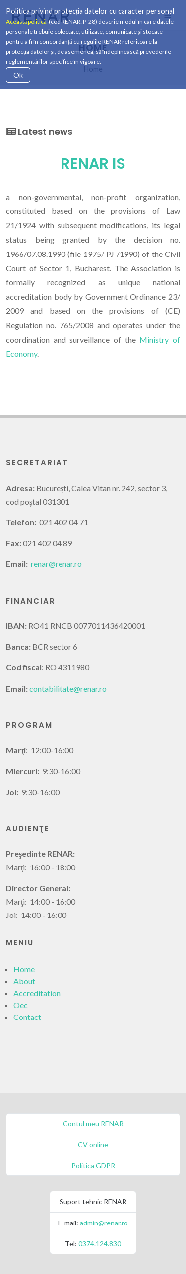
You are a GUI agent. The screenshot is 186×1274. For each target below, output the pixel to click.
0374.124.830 (99, 1243)
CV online (93, 1144)
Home (24, 969)
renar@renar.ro (56, 563)
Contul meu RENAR (93, 1124)
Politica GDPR (93, 1165)
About (24, 981)
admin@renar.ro (104, 1223)
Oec (20, 1005)
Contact (27, 1016)
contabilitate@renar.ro (68, 688)
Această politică (26, 21)
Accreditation (37, 993)
